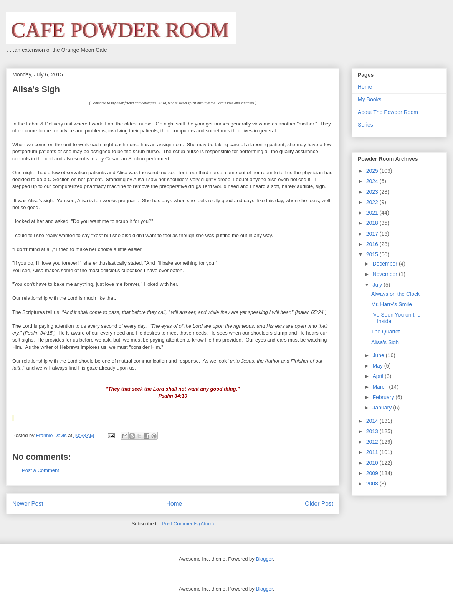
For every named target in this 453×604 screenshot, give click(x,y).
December (385, 264)
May (378, 366)
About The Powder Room (388, 112)
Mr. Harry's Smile (391, 304)
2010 (373, 463)
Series (365, 125)
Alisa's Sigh (385, 342)
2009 (373, 473)
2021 (373, 213)
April (378, 376)
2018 (373, 223)
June (378, 355)
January (382, 407)
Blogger (264, 559)
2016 (373, 244)
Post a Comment (40, 470)
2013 (373, 431)
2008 (373, 483)
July (378, 285)
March (380, 387)
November (385, 274)
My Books (369, 99)
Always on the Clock (395, 294)
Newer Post (27, 503)
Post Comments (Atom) (188, 523)
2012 (373, 442)
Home (174, 503)
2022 (373, 202)
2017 (373, 234)
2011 (373, 452)
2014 (373, 421)
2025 (373, 171)
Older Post (319, 503)
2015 (373, 254)
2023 (373, 192)
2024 (373, 181)
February (383, 397)
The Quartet (385, 331)
